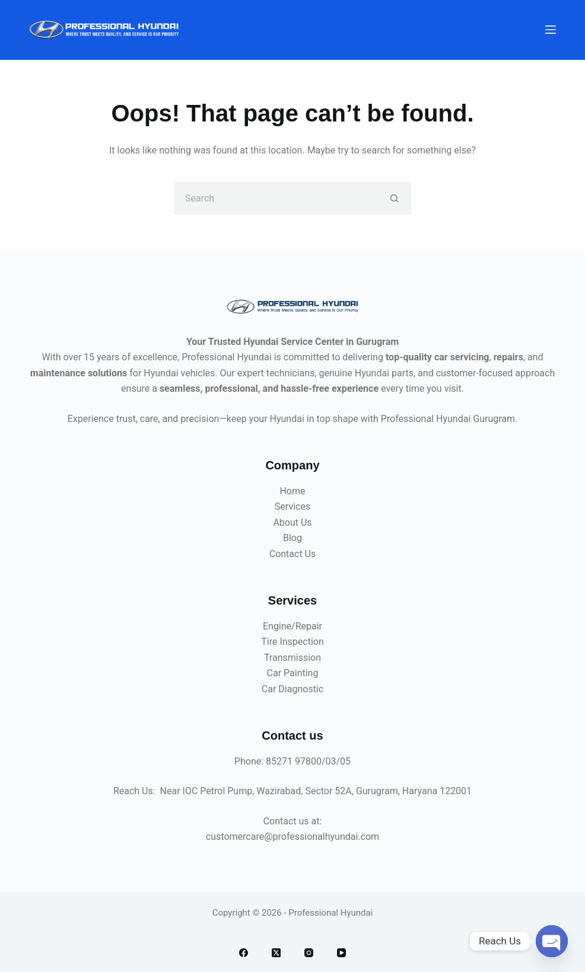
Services (292, 506)
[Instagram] (308, 952)
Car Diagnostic (292, 689)
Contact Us (292, 553)
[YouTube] (341, 952)
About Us (292, 522)
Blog (292, 537)
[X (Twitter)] (276, 952)
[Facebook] (243, 952)
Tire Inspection (292, 641)
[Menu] (550, 29)
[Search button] (395, 198)
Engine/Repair (292, 626)
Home (292, 491)
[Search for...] (276, 198)
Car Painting (293, 673)
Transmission (292, 657)
